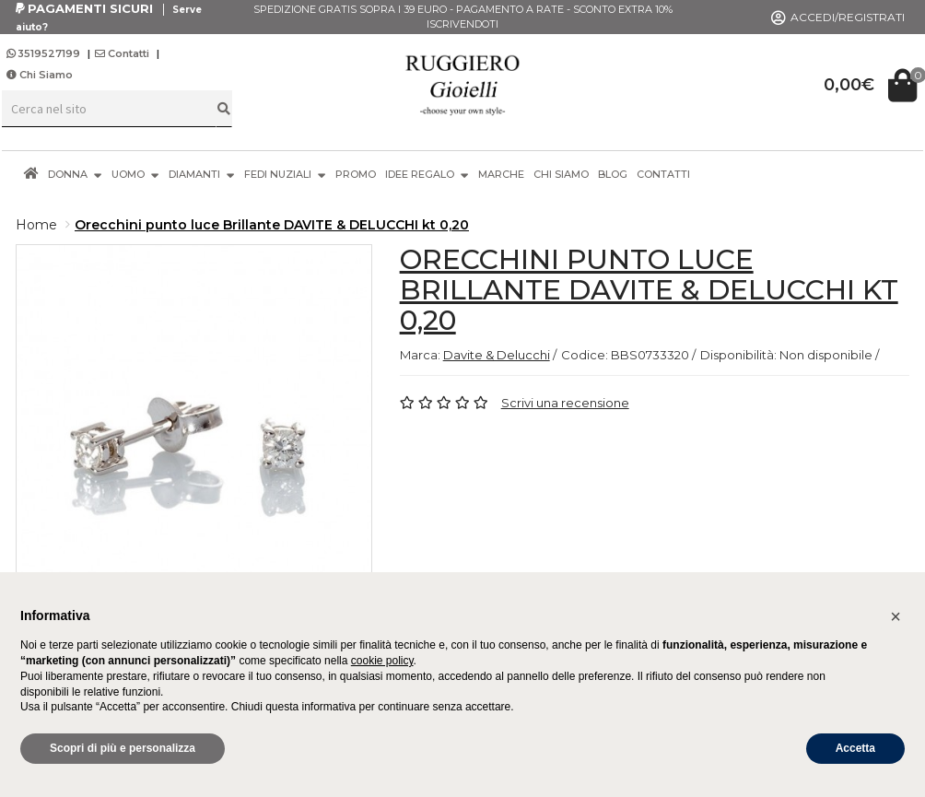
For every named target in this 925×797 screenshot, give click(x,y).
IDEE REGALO (427, 174)
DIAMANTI (202, 174)
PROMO (355, 174)
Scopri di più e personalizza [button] (122, 748)
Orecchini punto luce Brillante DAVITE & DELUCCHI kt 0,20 (272, 225)
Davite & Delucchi (496, 354)
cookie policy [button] (382, 660)
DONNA (75, 174)
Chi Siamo (39, 74)
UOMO (135, 174)
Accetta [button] (855, 748)
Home (36, 225)
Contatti (122, 53)
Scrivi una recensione (565, 402)
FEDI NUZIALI (285, 174)
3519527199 (44, 53)
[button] (895, 616)
